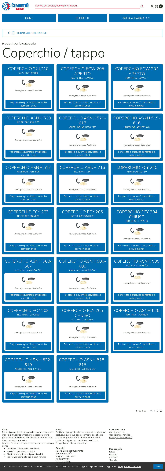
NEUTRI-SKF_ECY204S (137, 216)
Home (29, 18)
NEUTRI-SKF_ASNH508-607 (28, 265)
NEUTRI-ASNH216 (82, 169)
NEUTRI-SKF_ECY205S (82, 314)
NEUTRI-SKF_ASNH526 (137, 312)
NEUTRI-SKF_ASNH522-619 (28, 364)
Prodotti (82, 18)
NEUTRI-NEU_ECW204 (137, 72)
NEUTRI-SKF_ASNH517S (28, 169)
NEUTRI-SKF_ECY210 (137, 169)
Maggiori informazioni (129, 466)
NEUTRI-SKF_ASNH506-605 (82, 265)
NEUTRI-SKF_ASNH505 (137, 263)
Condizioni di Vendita (119, 435)
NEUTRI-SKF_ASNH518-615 (82, 364)
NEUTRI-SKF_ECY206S (82, 214)
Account (113, 457)
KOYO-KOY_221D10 (28, 70)
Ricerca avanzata (136, 18)
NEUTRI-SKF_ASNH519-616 (137, 122)
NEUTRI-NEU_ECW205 (82, 72)
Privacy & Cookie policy (120, 437)
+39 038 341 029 (63, 462)
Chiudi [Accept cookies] (158, 466)
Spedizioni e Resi (117, 432)
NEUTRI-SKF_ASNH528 (28, 120)
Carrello (113, 460)
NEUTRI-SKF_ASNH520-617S (82, 122)
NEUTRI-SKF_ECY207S (28, 214)
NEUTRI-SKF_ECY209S (28, 312)
